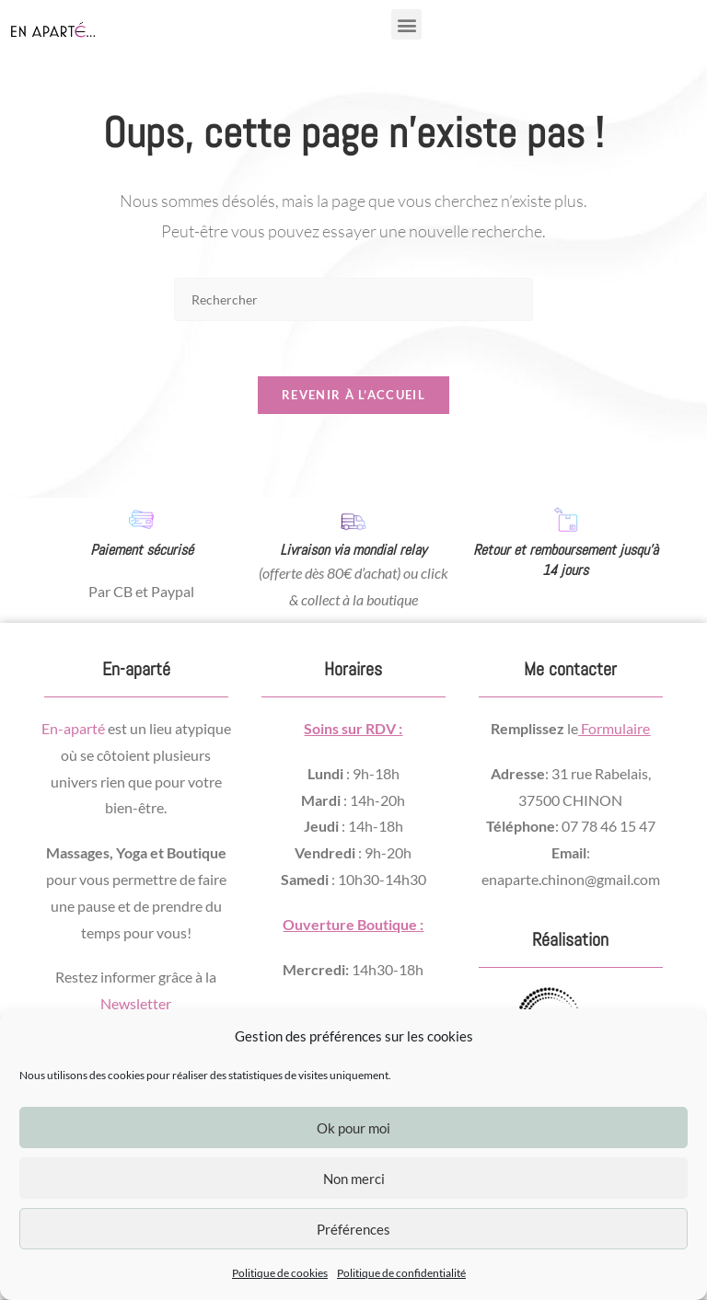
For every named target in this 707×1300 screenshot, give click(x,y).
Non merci (354, 1178)
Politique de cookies (280, 1273)
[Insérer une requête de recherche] (353, 299)
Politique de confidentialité (401, 1273)
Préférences (353, 1229)
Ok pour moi (353, 1128)
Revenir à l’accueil (353, 395)
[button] (406, 24)
